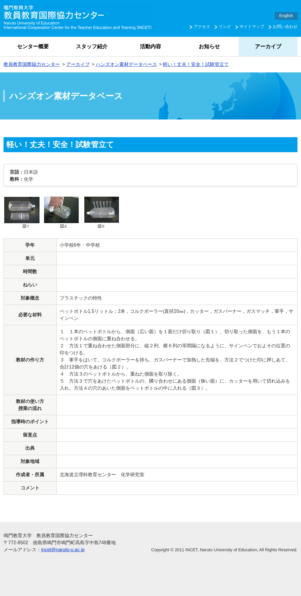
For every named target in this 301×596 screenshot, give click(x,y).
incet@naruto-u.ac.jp (63, 549)
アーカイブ (268, 46)
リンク (225, 26)
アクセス (202, 26)
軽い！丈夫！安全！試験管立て (196, 64)
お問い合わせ (285, 26)
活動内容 (150, 46)
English (286, 15)
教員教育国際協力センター (32, 64)
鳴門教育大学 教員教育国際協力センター (78, 17)
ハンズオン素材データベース (126, 64)
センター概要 (33, 46)
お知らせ (209, 46)
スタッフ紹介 (92, 46)
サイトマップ (252, 26)
